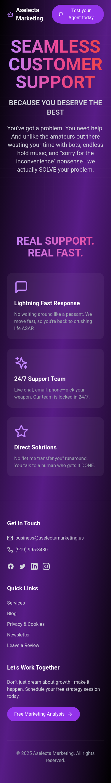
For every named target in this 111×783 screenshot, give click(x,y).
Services (16, 603)
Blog (12, 613)
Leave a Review (23, 645)
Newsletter (18, 635)
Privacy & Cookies (26, 624)
